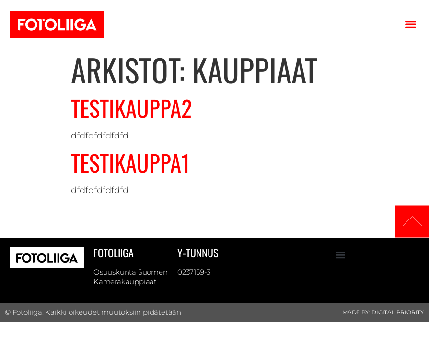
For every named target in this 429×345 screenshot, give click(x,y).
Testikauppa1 (130, 162)
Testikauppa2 (131, 108)
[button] (411, 24)
